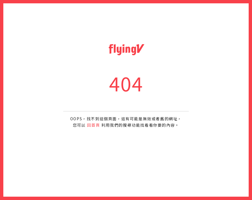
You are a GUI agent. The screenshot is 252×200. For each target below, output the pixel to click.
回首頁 (93, 125)
